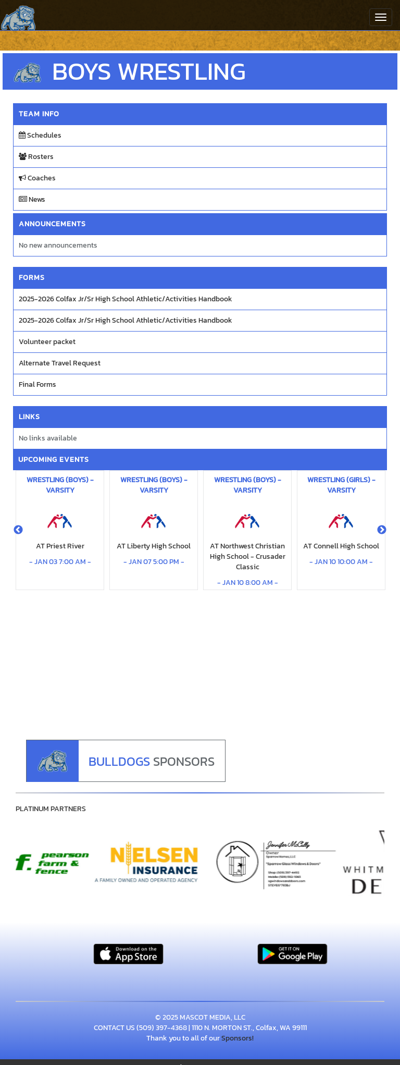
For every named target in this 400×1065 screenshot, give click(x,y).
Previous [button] (18, 530)
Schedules (40, 135)
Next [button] (382, 530)
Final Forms (37, 384)
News (32, 199)
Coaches (37, 178)
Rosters (36, 156)
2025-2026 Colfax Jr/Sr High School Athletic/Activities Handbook (125, 298)
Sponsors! (237, 1038)
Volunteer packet (47, 341)
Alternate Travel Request (60, 363)
